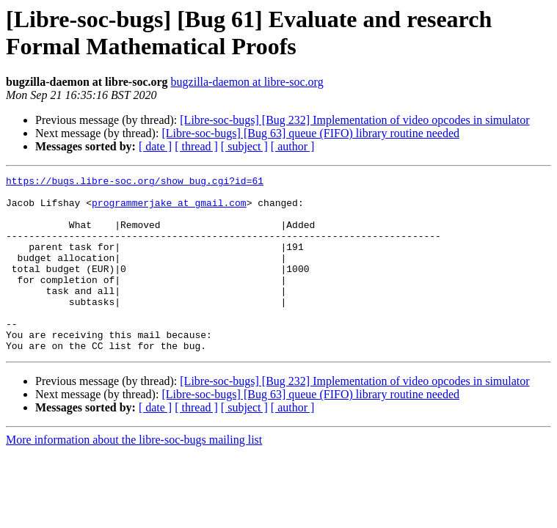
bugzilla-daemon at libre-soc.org (247, 82)
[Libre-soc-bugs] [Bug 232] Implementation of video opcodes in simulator (354, 120)
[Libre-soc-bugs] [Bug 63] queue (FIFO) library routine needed (310, 133)
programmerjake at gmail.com (169, 209)
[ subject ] (244, 146)
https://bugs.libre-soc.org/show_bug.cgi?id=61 (134, 182)
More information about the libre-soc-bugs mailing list (134, 475)
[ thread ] (196, 146)
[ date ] (155, 146)
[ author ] (293, 146)
